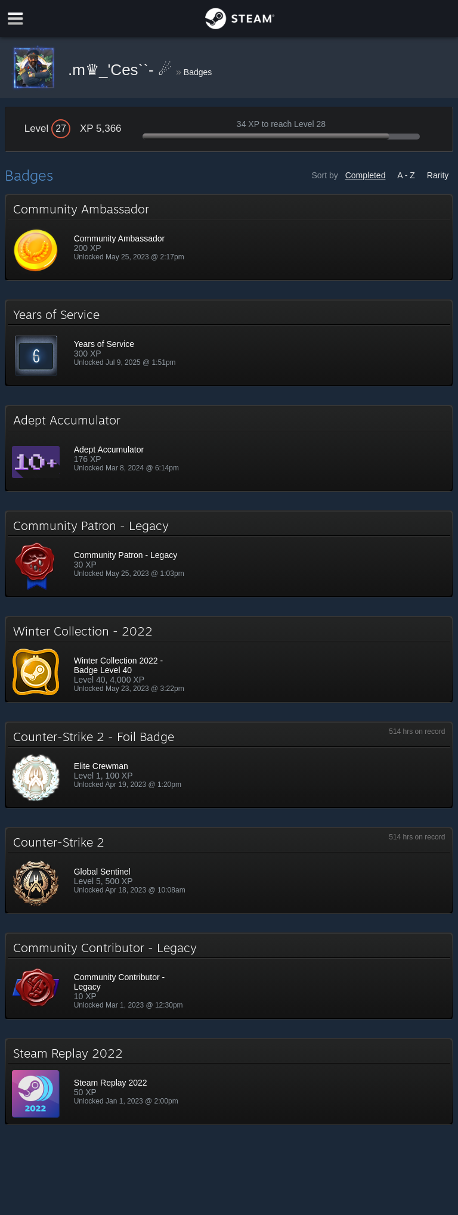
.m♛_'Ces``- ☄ (122, 70)
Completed (365, 175)
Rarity (438, 175)
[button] (229, 237)
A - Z (406, 175)
